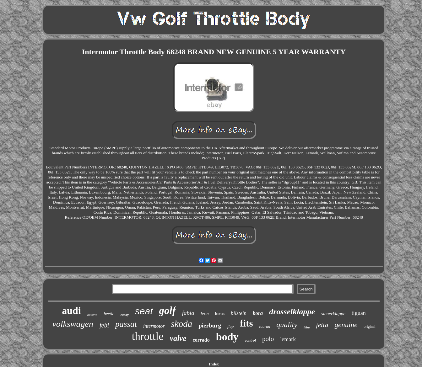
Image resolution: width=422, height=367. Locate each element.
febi (104, 325)
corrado (201, 340)
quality (286, 325)
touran (264, 326)
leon (205, 313)
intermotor (154, 326)
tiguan (359, 313)
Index (214, 364)
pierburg (209, 325)
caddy (125, 314)
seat (144, 311)
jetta (322, 325)
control (250, 340)
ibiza (307, 327)
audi (71, 310)
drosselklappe (292, 311)
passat (126, 324)
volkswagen (72, 324)
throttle (148, 336)
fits (246, 323)
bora (258, 313)
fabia (188, 313)
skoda (181, 324)
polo (268, 339)
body (227, 337)
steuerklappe (333, 313)
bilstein (238, 313)
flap (230, 326)
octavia (92, 314)
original (369, 326)
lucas (220, 313)
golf (167, 310)
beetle (109, 313)
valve (178, 338)
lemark (288, 339)
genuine (345, 325)
